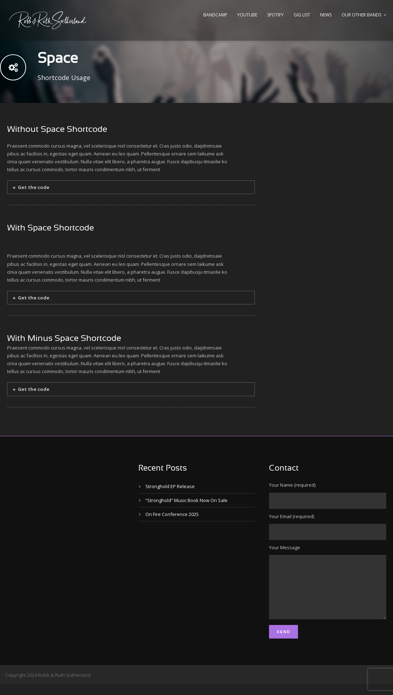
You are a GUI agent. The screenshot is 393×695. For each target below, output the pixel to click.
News (326, 15)
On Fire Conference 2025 (172, 514)
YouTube (247, 15)
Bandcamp (215, 15)
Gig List (302, 15)
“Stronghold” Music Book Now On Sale (186, 500)
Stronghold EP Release (170, 486)
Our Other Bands (361, 15)
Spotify (275, 15)
